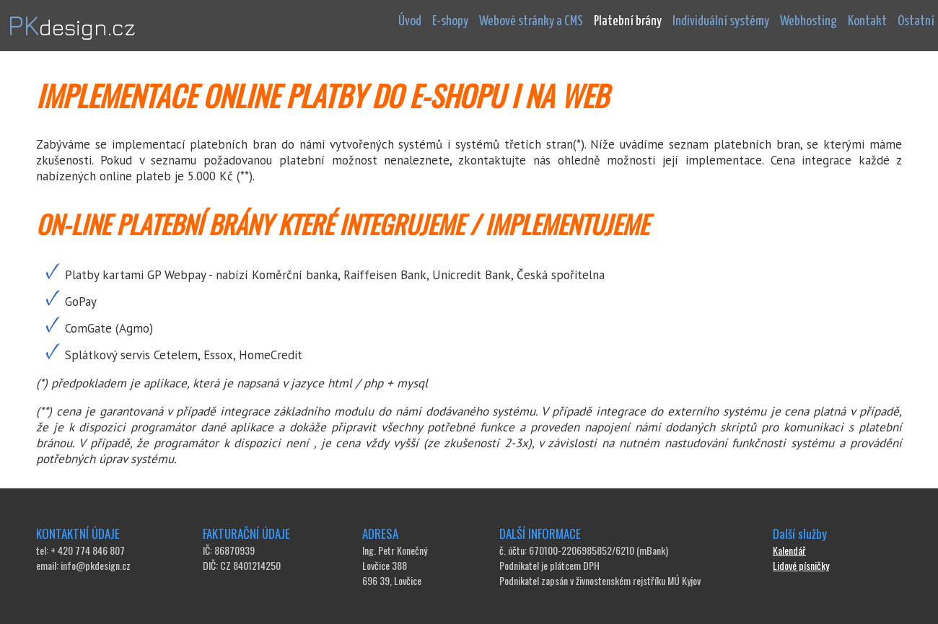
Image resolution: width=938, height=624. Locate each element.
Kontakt (867, 21)
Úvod (409, 21)
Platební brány (628, 21)
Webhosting (808, 21)
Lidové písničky (801, 565)
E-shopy (450, 21)
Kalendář (789, 550)
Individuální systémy (720, 21)
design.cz (71, 27)
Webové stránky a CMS (531, 21)
